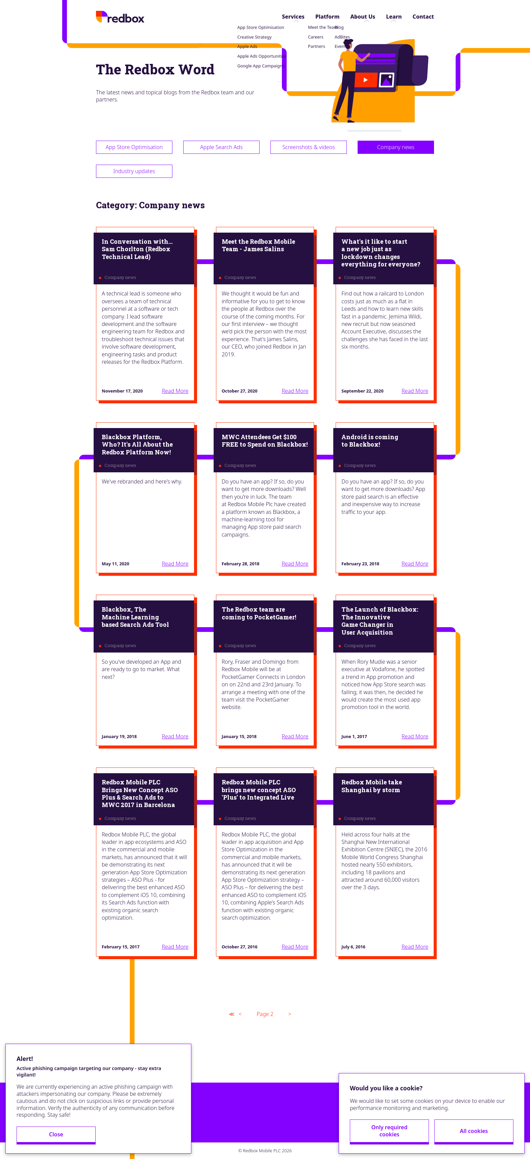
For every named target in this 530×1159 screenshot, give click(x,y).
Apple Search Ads (221, 147)
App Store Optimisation (134, 147)
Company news (395, 147)
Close (53, 1105)
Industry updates (134, 171)
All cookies (472, 1115)
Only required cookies (388, 1105)
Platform (327, 16)
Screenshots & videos (308, 147)
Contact (423, 16)
